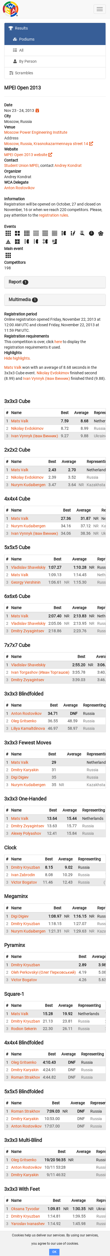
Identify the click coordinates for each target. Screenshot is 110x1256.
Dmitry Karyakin (25, 770)
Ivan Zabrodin (23, 875)
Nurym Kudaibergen (28, 485)
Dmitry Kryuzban (25, 867)
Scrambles (21, 72)
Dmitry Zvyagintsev (27, 631)
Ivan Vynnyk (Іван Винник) (46, 378)
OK (54, 1252)
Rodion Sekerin (24, 1028)
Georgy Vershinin (26, 582)
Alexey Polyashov (26, 833)
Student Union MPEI (21, 165)
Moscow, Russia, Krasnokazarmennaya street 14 (46, 143)
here (58, 341)
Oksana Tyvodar (25, 1209)
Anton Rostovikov (19, 188)
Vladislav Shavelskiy (28, 567)
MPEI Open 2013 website (25, 154)
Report (18, 282)
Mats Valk (12, 367)
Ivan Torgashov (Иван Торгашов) (40, 672)
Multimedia (23, 299)
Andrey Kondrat (68, 165)
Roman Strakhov (25, 1077)
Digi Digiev (20, 777)
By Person (25, 61)
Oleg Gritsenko (23, 721)
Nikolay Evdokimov (53, 373)
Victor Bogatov (24, 882)
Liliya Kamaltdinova (28, 728)
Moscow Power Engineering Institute (35, 132)
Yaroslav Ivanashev (28, 1223)
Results (18, 28)
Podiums (23, 39)
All (18, 50)
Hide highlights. (17, 358)
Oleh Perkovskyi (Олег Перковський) (43, 972)
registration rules (53, 215)
